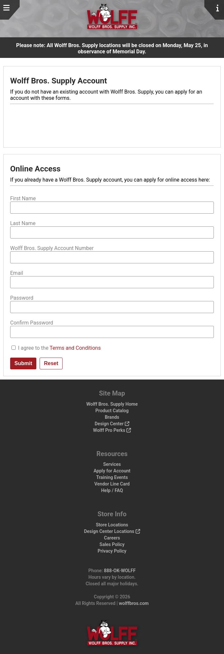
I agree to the (59, 348)
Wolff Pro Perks (112, 430)
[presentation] (60, 123)
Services (112, 464)
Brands (112, 417)
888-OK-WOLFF (120, 570)
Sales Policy (112, 544)
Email (16, 273)
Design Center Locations (112, 531)
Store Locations (112, 524)
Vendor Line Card (112, 483)
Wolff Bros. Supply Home (112, 404)
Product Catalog (111, 410)
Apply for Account (112, 470)
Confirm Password (31, 323)
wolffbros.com (134, 603)
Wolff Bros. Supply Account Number (52, 248)
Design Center (112, 423)
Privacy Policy (112, 551)
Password (21, 298)
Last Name (22, 223)
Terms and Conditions (75, 348)
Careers (112, 537)
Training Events (112, 477)
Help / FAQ (112, 490)
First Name (23, 198)
